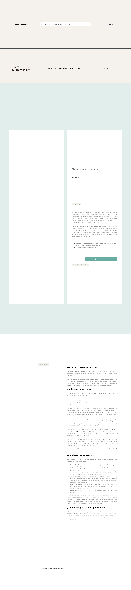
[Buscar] (42, 24)
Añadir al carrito (101, 259)
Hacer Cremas (76, 204)
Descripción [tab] (43, 364)
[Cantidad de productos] (78, 259)
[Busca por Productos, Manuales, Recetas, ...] (65, 24)
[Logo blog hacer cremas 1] (21, 66)
